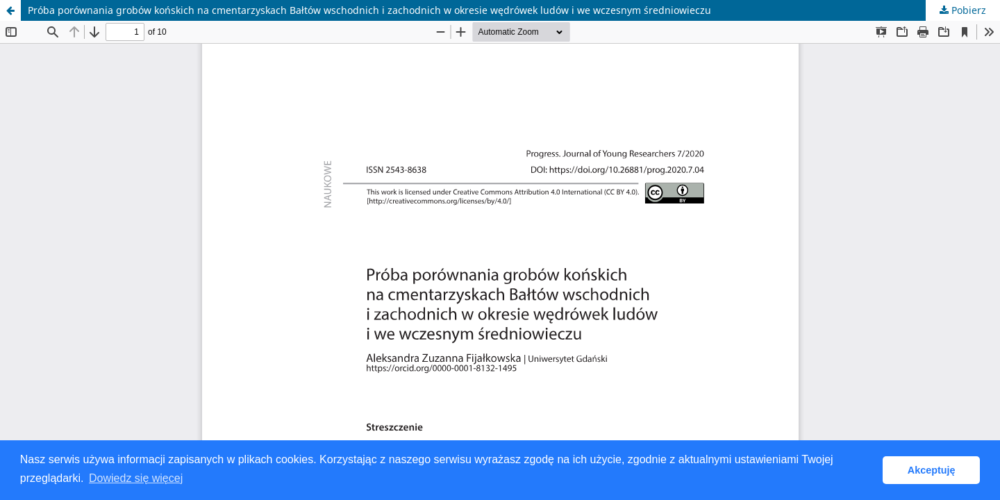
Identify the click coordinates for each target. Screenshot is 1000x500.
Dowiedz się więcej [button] (136, 478)
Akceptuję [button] (932, 470)
